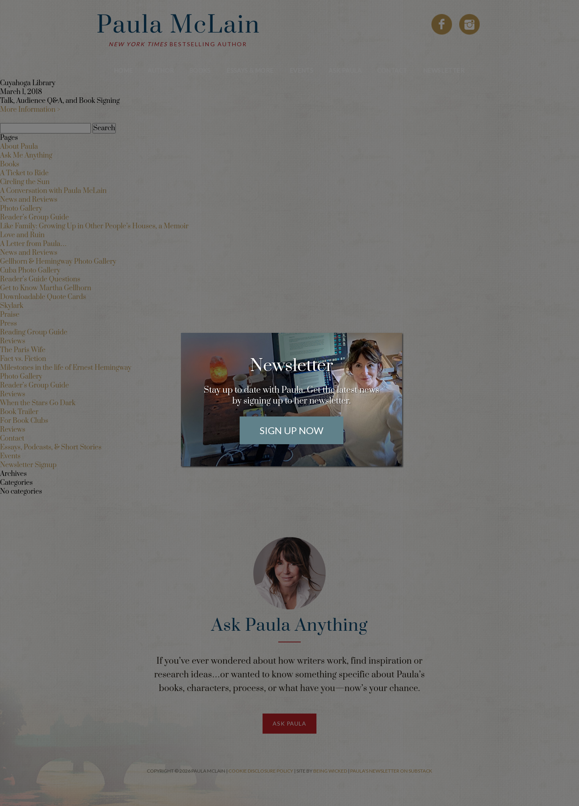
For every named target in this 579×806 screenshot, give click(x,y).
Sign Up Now (291, 430)
